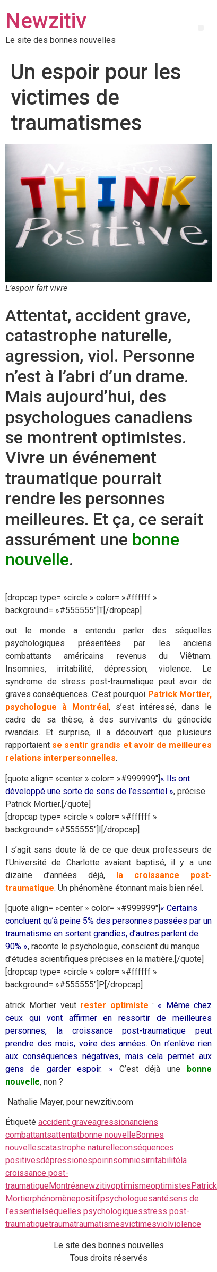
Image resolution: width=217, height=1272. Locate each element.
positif (88, 1198)
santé (158, 1198)
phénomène (54, 1198)
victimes (141, 1224)
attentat (65, 1135)
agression (110, 1122)
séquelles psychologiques (93, 1211)
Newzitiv (45, 20)
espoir (95, 1160)
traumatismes (99, 1224)
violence (185, 1224)
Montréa (64, 1186)
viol (163, 1224)
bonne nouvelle (108, 1135)
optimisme (131, 1186)
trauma (61, 1224)
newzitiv (95, 1186)
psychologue (124, 1198)
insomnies (126, 1160)
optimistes (171, 1186)
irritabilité (162, 1160)
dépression (61, 1160)
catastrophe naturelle (80, 1147)
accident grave (65, 1122)
